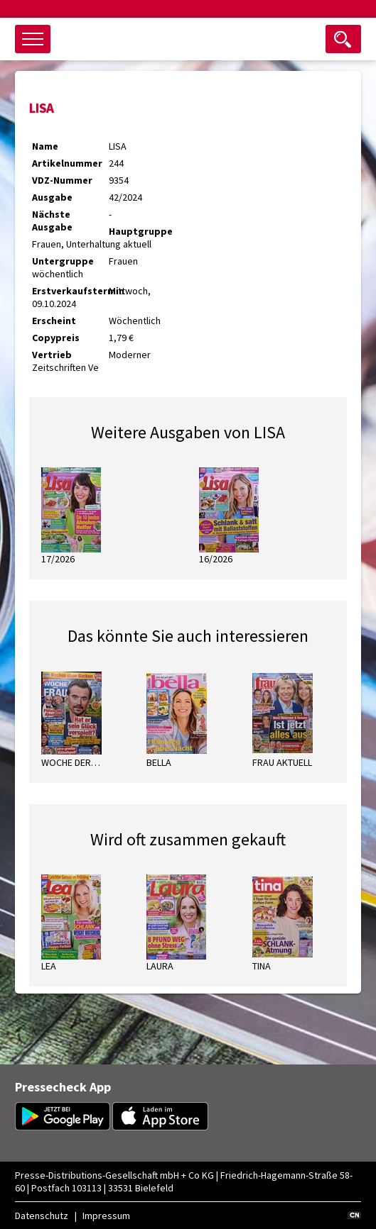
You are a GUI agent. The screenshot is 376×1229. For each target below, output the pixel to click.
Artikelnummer (67, 163)
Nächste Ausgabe (52, 220)
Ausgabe (52, 197)
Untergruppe (63, 261)
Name (45, 146)
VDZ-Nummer (62, 180)
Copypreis (56, 337)
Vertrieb (52, 354)
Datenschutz (41, 1215)
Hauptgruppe (141, 231)
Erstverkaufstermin (70, 290)
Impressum (106, 1215)
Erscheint (54, 320)
